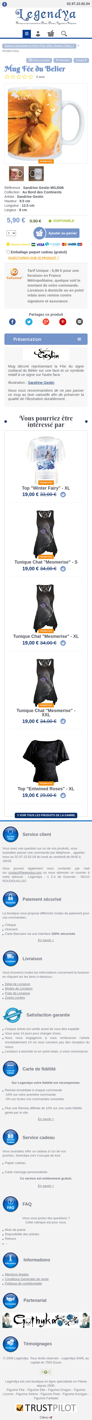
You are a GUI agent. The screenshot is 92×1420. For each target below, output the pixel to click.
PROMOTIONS (10, 51)
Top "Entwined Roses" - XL (46, 789)
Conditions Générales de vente (27, 1279)
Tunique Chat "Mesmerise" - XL (46, 636)
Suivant (81, 60)
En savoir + (46, 940)
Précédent (63, 60)
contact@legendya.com (25, 872)
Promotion (46, 161)
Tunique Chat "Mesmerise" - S (46, 562)
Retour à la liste (39, 60)
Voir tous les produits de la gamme (46, 815)
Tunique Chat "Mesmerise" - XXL (46, 713)
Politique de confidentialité (23, 1283)
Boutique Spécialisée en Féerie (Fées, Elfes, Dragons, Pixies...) (39, 45)
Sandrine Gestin (41, 382)
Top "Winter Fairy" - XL (46, 488)
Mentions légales (17, 1274)
